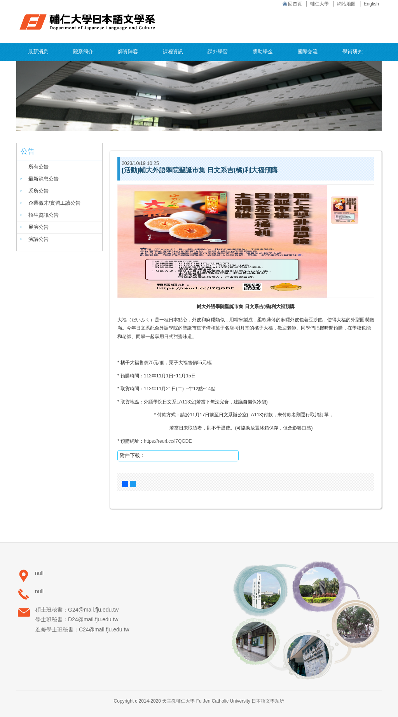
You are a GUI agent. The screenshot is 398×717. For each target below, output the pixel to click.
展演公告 (38, 227)
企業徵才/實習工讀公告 (54, 203)
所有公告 (38, 167)
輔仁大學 (319, 4)
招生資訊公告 (43, 215)
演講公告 (38, 239)
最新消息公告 (43, 179)
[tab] (59, 179)
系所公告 (38, 191)
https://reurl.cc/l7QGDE (168, 441)
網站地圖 (346, 4)
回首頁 (295, 4)
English (371, 4)
